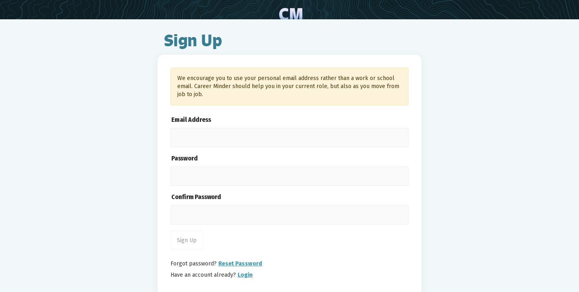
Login (245, 274)
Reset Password (240, 263)
